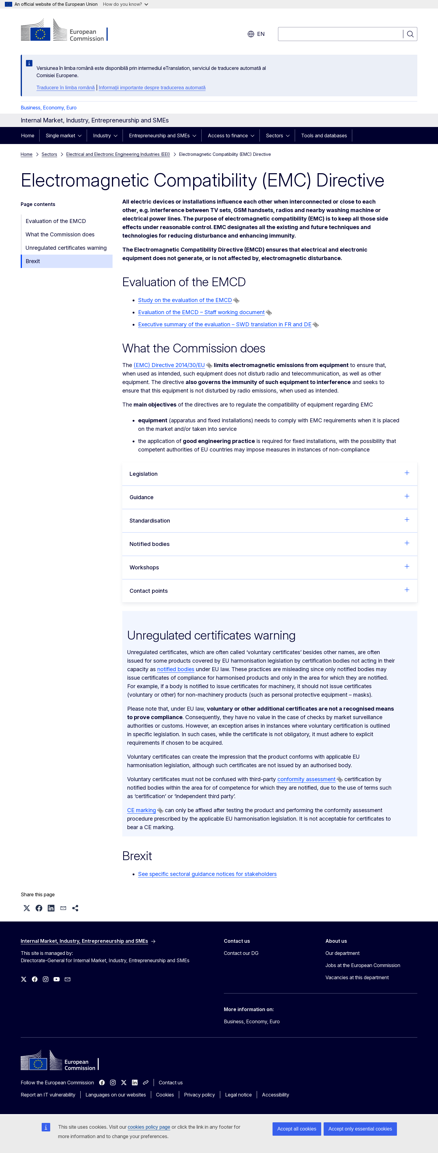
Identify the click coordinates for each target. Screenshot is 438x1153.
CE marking (141, 810)
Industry (102, 135)
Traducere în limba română (65, 87)
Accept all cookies (296, 1128)
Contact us (171, 1082)
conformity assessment (306, 779)
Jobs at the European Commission (362, 965)
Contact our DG (241, 953)
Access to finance (228, 135)
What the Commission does (60, 234)
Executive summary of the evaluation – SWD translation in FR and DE (224, 324)
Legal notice (238, 1095)
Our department (342, 953)
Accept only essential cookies (360, 1128)
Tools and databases (324, 135)
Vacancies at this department (357, 977)
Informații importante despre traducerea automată (152, 87)
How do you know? (125, 4)
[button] (27, 908)
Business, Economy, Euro (49, 108)
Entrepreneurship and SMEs (159, 135)
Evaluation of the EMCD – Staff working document (201, 312)
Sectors (274, 135)
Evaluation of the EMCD (56, 221)
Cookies (165, 1095)
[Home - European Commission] (70, 30)
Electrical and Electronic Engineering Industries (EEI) (118, 154)
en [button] (256, 34)
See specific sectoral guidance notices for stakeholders (207, 874)
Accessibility (275, 1095)
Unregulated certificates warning (66, 248)
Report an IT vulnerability (48, 1095)
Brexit (33, 261)
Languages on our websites (115, 1095)
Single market (60, 135)
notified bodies (175, 669)
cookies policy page (149, 1127)
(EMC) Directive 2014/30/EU (169, 365)
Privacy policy (199, 1095)
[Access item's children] (81, 135)
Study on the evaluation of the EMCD (185, 300)
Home (27, 135)
